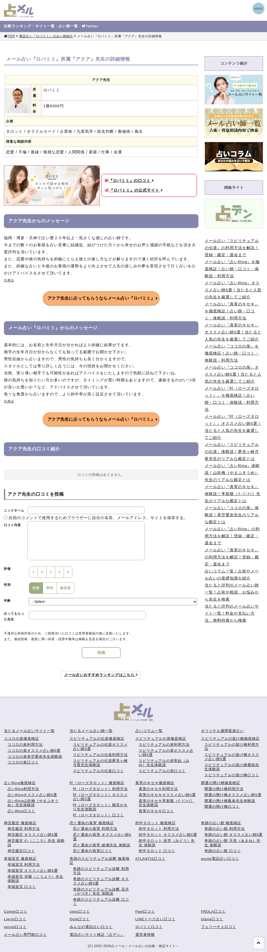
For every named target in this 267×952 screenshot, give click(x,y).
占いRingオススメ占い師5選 (32, 795)
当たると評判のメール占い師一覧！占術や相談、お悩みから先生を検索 (232, 592)
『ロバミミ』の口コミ (129, 180)
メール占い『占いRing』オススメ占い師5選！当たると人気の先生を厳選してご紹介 (233, 290)
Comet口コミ (15, 911)
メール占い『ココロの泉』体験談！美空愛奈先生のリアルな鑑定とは (232, 515)
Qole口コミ (80, 919)
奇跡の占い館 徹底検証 (221, 823)
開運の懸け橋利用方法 (224, 789)
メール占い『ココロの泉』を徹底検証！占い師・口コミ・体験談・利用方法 (232, 353)
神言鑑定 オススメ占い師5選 (33, 835)
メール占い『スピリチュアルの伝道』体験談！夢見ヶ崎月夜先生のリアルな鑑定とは (232, 451)
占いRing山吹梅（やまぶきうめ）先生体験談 (33, 803)
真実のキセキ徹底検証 (154, 783)
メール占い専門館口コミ (25, 935)
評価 (7, 569)
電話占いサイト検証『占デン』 (97, 935)
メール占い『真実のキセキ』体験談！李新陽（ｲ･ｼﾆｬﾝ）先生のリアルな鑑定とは (232, 493)
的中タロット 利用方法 (159, 829)
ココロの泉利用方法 (25, 745)
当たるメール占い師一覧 (91, 731)
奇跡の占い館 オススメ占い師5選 (233, 835)
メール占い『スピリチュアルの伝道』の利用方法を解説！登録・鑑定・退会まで (232, 247)
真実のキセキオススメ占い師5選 (167, 795)
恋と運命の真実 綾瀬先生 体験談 (101, 845)
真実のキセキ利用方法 (158, 789)
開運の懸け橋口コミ (222, 807)
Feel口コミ (145, 911)
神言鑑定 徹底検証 (20, 823)
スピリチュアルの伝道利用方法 (100, 755)
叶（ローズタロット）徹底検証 (97, 783)
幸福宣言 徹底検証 (20, 859)
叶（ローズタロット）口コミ (98, 815)
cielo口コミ (80, 911)
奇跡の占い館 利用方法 (224, 829)
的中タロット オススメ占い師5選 (168, 835)
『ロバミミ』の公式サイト (134, 190)
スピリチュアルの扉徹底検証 (160, 739)
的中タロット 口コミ (157, 851)
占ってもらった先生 (14, 616)
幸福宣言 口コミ (22, 887)
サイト (45, 26)
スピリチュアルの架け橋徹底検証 (230, 739)
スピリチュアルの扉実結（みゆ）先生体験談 (164, 763)
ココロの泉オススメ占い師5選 (34, 751)
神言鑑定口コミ (21, 851)
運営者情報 (145, 935)
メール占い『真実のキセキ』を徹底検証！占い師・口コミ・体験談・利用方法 (232, 311)
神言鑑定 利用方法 (24, 829)
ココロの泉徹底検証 (21, 739)
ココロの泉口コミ (23, 762)
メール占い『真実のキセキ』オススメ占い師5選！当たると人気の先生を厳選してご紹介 (233, 332)
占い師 (68, 26)
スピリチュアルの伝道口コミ (98, 771)
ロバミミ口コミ (149, 927)
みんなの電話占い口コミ (91, 927)
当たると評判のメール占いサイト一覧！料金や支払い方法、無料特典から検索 (232, 613)
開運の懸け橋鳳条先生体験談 (229, 801)
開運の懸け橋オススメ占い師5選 (233, 795)
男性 (49, 588)
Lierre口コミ (15, 919)
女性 (36, 588)
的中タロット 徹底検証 (155, 823)
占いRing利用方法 (23, 789)
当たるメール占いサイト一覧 (29, 731)
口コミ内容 (12, 525)
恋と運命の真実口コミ (92, 851)
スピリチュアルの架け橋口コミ (231, 775)
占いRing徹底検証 (20, 783)
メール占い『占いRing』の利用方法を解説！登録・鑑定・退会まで (232, 536)
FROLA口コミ (213, 911)
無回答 (65, 588)
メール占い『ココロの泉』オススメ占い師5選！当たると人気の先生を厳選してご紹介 (233, 374)
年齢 (7, 600)
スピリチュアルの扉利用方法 (164, 745)
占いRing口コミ (21, 811)
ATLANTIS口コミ (150, 859)
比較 (17, 26)
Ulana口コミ (212, 919)
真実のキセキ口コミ (156, 811)
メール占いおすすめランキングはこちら (101, 675)
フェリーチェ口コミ (218, 927)
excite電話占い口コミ (220, 859)
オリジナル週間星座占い (222, 731)
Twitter (90, 26)
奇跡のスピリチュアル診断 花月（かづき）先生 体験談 (101, 891)
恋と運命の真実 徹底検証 (92, 823)
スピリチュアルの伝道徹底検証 (97, 739)
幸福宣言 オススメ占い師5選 (33, 871)
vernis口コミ (15, 927)
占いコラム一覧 (149, 731)
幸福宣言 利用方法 (24, 865)
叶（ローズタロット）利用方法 (100, 789)
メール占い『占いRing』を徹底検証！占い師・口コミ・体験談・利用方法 (232, 269)
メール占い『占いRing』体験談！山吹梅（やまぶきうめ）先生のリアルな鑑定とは (232, 472)
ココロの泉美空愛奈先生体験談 (35, 757)
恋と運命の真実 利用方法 (95, 829)
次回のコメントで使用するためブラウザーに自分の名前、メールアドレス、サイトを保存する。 (98, 517)
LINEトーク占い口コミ (155, 919)
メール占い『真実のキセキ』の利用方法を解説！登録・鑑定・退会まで (232, 557)
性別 (7, 585)
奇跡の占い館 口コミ (222, 851)
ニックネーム (14, 510)
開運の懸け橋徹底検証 (220, 783)
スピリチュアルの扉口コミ (162, 771)
